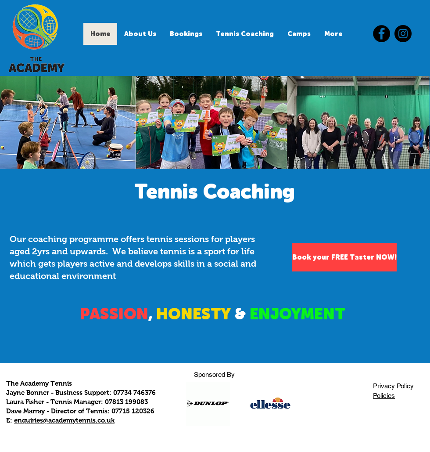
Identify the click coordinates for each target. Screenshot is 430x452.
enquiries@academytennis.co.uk (64, 420)
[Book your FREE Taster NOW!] (344, 257)
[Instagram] (403, 33)
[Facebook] (381, 33)
